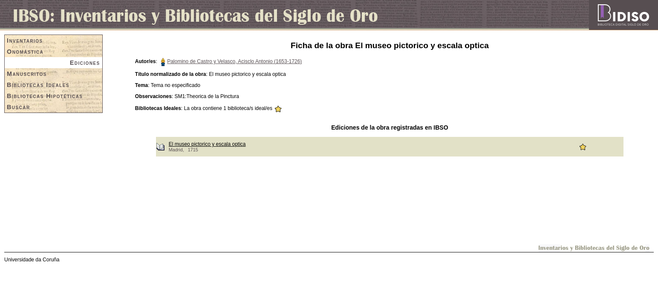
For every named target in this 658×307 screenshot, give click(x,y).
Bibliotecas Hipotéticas (45, 96)
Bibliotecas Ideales (38, 84)
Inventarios (25, 40)
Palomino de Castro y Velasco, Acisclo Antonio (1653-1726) (234, 61)
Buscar (18, 107)
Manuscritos (27, 73)
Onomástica (25, 51)
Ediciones (85, 62)
